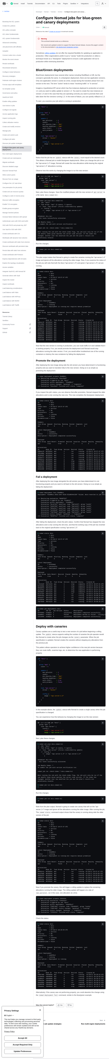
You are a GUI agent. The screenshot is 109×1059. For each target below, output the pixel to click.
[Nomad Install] (23, 3)
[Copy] (102, 106)
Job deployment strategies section (67, 47)
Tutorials (53, 12)
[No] (69, 1005)
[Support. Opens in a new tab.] (17, 328)
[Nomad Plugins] (65, 3)
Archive (60, 12)
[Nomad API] (48, 3)
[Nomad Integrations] (85, 3)
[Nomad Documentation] (40, 3)
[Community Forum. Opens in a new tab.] (17, 324)
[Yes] (60, 1005)
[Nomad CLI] (53, 3)
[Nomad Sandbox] (74, 3)
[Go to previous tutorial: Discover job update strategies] (53, 1022)
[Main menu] (5, 3)
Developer (39, 12)
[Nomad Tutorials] (30, 3)
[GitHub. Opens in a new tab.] (17, 332)
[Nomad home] (14, 3)
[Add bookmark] (104, 27)
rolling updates (50, 53)
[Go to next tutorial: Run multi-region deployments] (89, 1022)
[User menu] (103, 3)
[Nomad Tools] (59, 3)
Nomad (46, 12)
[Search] (97, 4)
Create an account (54, 31)
